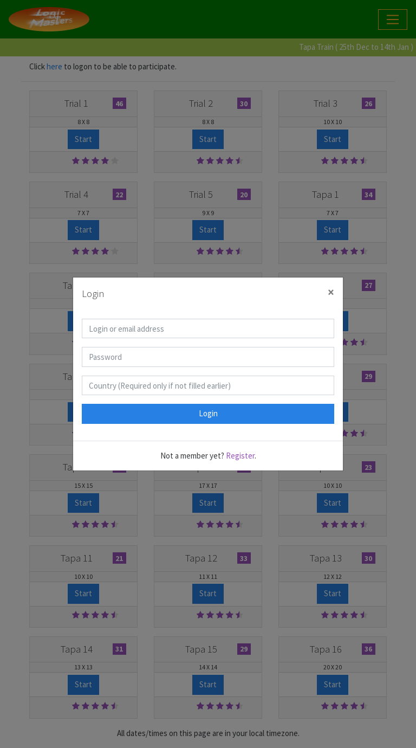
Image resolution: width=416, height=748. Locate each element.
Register (240, 455)
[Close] (331, 292)
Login (208, 413)
